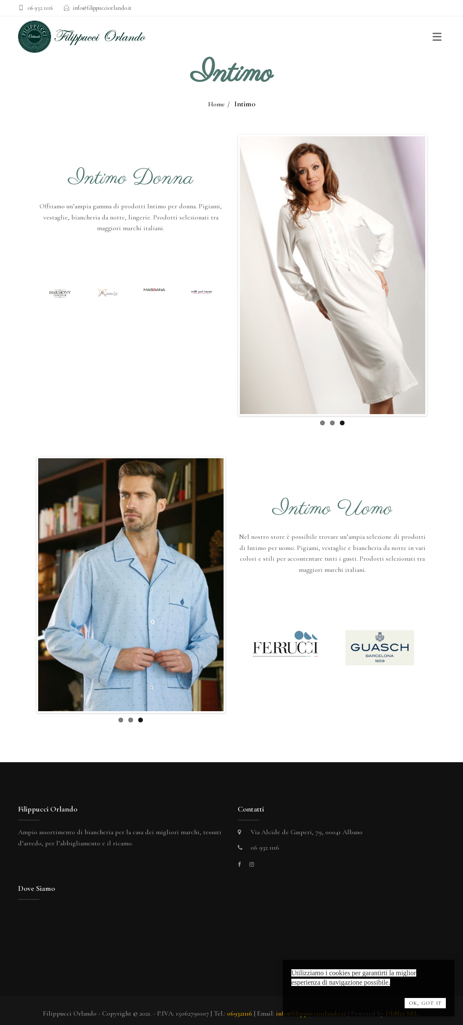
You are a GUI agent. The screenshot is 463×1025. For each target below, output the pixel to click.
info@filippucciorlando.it (102, 8)
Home (216, 104)
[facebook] (239, 858)
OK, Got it (425, 1003)
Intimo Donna (131, 178)
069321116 (239, 1007)
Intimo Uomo (332, 508)
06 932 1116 (40, 8)
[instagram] (251, 858)
